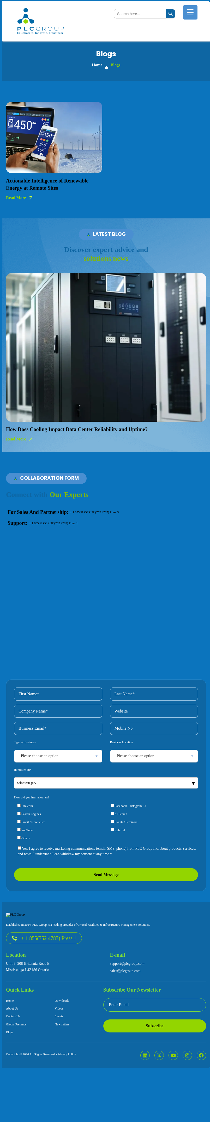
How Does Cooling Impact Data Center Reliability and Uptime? (77, 429)
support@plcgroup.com (127, 993)
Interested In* (22, 798)
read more (16, 198)
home (97, 65)
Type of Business (25, 771)
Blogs (9, 1061)
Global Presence (16, 1053)
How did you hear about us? (31, 826)
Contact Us (13, 1045)
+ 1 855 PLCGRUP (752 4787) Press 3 (94, 512)
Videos (59, 1037)
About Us (12, 1037)
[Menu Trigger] (190, 12)
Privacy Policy (66, 1083)
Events (59, 1045)
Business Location (121, 771)
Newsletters (62, 1053)
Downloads (62, 1029)
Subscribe (155, 1054)
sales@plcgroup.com (125, 1000)
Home (10, 1029)
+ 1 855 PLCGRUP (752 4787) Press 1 (53, 523)
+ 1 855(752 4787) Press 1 (43, 967)
